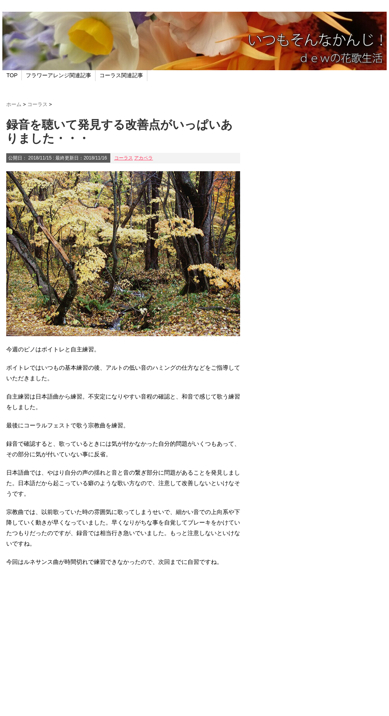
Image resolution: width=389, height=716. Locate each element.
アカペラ (143, 158)
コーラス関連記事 (121, 75)
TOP (12, 75)
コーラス (123, 158)
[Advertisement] (123, 640)
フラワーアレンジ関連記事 (58, 75)
